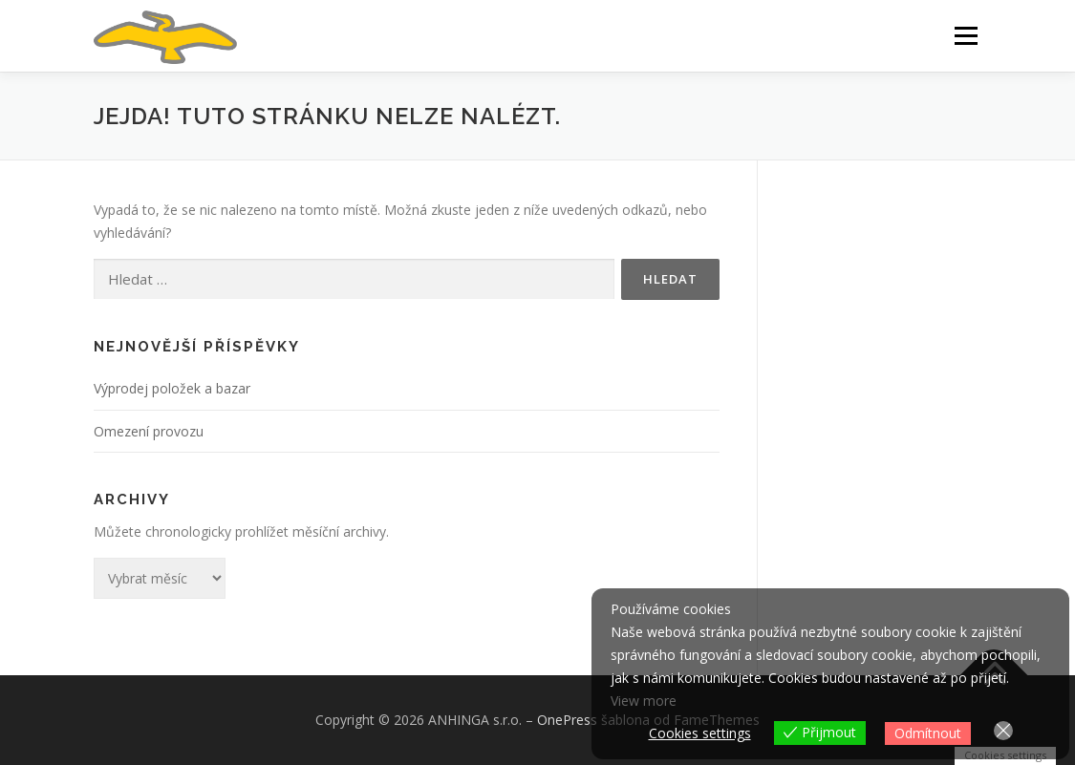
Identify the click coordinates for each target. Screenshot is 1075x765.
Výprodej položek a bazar (172, 388)
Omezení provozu (149, 431)
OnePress (567, 720)
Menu (965, 36)
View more (644, 700)
